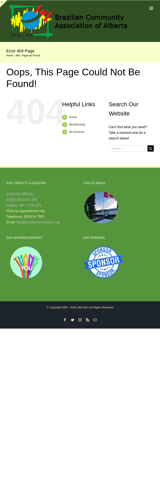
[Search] (151, 148)
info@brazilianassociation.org (38, 222)
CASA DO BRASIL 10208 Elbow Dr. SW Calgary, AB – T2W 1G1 (23, 199)
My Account (76, 131)
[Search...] (128, 148)
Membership (77, 124)
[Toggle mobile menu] (151, 8)
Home (73, 117)
